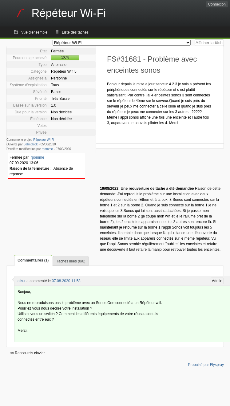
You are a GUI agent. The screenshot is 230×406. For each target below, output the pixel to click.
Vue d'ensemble (34, 32)
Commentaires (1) (33, 260)
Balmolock (31, 144)
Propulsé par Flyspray (206, 365)
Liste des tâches (75, 32)
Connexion (217, 4)
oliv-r (22, 281)
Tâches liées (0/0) (70, 261)
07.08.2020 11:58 (66, 281)
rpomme (47, 149)
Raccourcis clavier (27, 353)
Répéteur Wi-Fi (43, 139)
